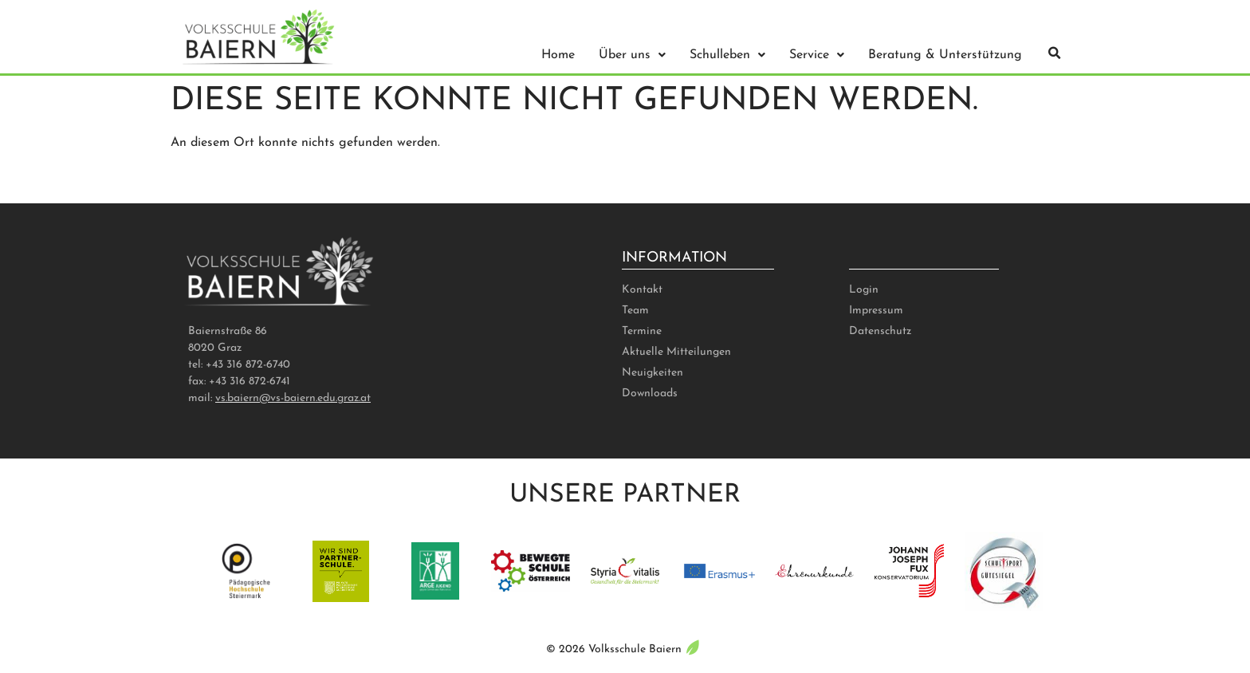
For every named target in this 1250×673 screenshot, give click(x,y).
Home (558, 55)
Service (816, 55)
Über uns (632, 55)
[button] (1055, 53)
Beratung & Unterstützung (945, 55)
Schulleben (727, 55)
